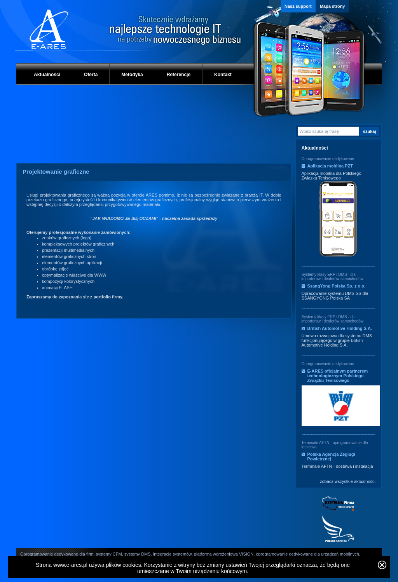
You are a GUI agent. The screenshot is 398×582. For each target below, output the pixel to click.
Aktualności (47, 74)
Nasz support (298, 6)
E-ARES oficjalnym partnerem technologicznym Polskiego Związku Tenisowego (337, 376)
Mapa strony (332, 6)
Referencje (178, 74)
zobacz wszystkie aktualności (347, 481)
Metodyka (132, 74)
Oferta (91, 74)
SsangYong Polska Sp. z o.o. (336, 286)
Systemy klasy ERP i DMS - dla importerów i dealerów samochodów (333, 276)
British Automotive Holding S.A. (339, 328)
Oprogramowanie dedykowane (328, 159)
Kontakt (223, 74)
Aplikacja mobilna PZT (330, 166)
